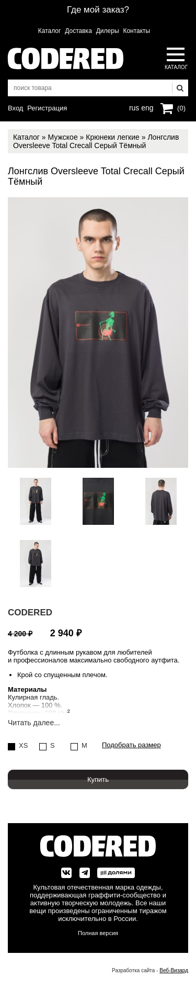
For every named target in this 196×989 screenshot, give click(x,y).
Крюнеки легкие (113, 137)
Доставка (78, 31)
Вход (15, 108)
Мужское (62, 137)
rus (134, 107)
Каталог (49, 31)
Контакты (136, 31)
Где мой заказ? (98, 10)
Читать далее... (34, 723)
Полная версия (98, 933)
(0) (181, 108)
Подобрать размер (131, 745)
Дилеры (107, 31)
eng (146, 107)
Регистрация (47, 108)
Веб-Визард (173, 970)
